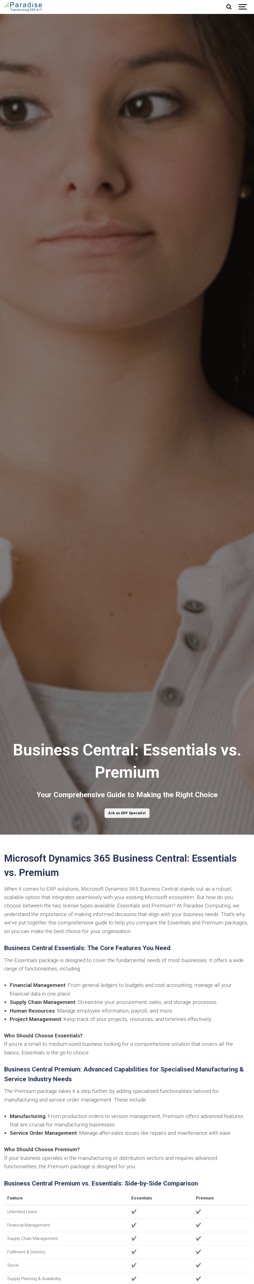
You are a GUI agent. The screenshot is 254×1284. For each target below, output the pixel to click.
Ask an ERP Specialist (127, 813)
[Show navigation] (243, 7)
